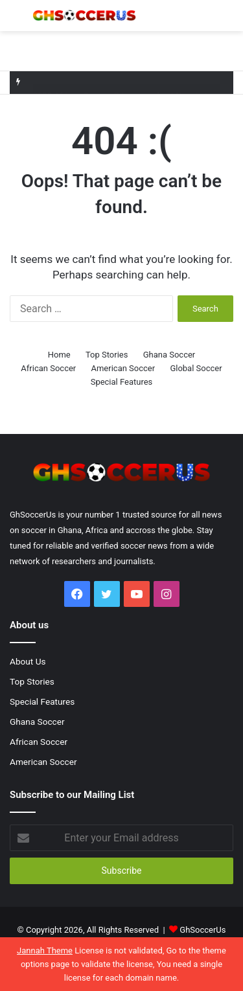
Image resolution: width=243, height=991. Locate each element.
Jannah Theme (45, 950)
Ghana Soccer (169, 354)
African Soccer (48, 368)
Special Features (122, 382)
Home (59, 354)
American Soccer (123, 368)
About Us (28, 661)
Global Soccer (196, 368)
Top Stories (107, 354)
